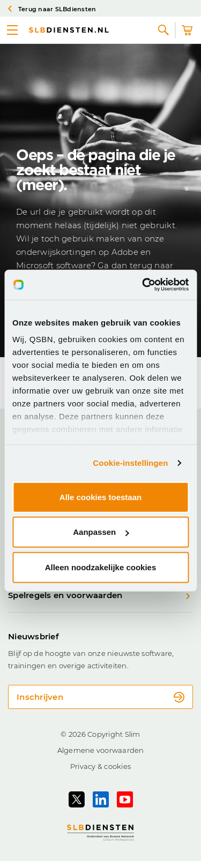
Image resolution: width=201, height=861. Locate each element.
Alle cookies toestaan (100, 496)
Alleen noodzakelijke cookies (101, 566)
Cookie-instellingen (130, 462)
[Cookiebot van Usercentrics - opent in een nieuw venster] (143, 285)
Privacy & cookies (100, 766)
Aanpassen (101, 532)
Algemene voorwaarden (100, 750)
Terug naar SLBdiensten (52, 9)
